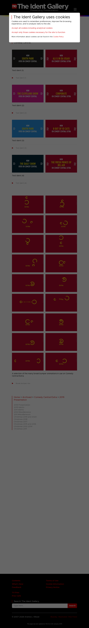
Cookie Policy (58, 37)
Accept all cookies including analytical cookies (32, 28)
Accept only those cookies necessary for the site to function (38, 32)
